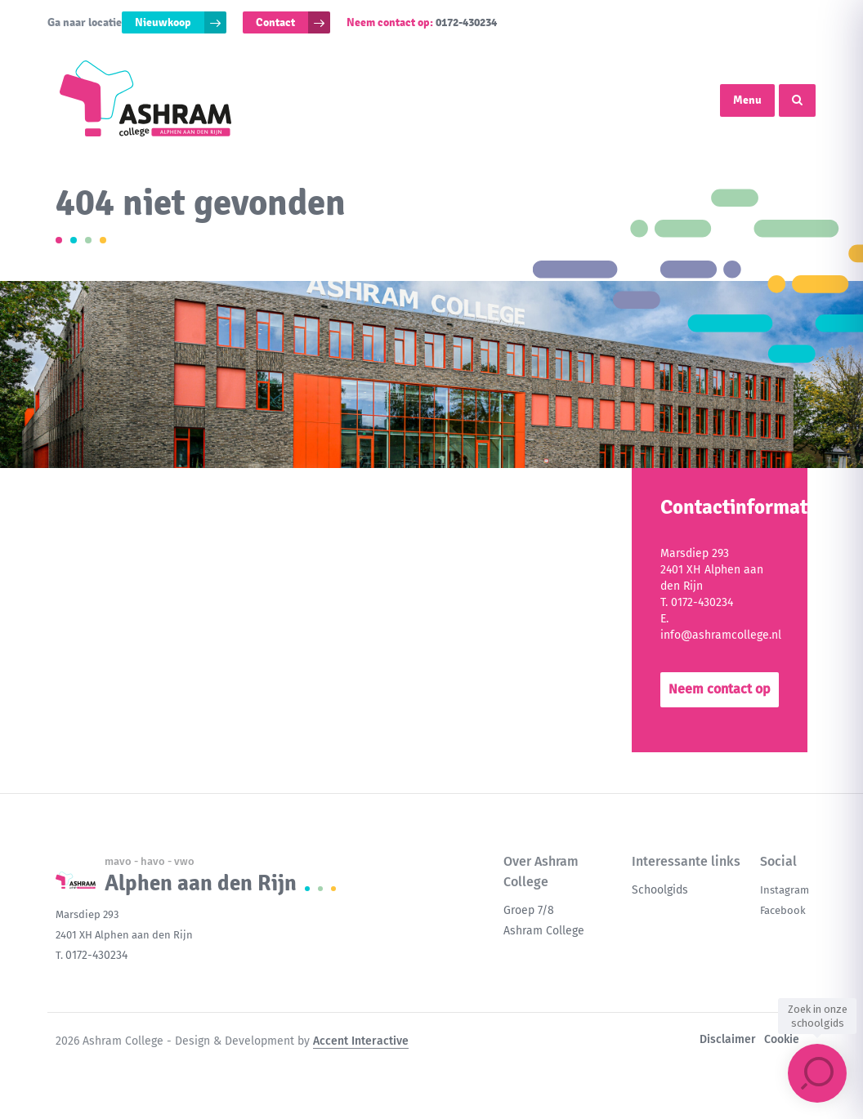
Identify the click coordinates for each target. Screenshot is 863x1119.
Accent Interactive (361, 1041)
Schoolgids (660, 890)
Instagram (784, 890)
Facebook (783, 910)
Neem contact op (719, 689)
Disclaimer (728, 1039)
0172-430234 (466, 22)
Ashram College (543, 931)
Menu (747, 100)
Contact (275, 22)
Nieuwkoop (163, 22)
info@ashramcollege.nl (720, 635)
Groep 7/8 (528, 910)
